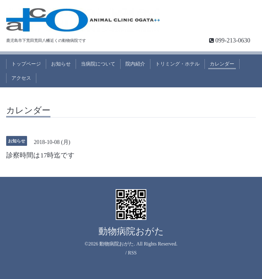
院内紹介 (135, 63)
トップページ (26, 63)
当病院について (98, 63)
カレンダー (222, 63)
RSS (132, 252)
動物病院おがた (131, 231)
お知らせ (61, 63)
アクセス (21, 78)
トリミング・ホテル (177, 63)
